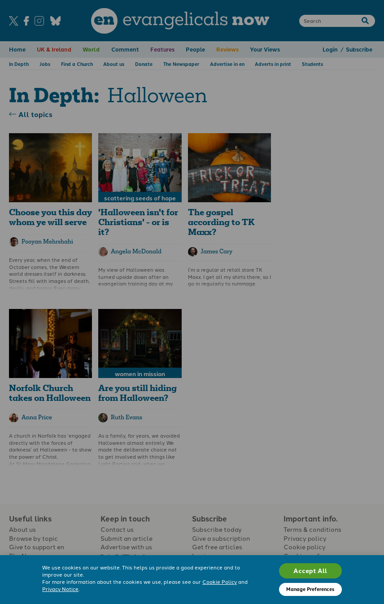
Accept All (310, 570)
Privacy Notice (60, 588)
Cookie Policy (219, 581)
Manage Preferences (310, 589)
